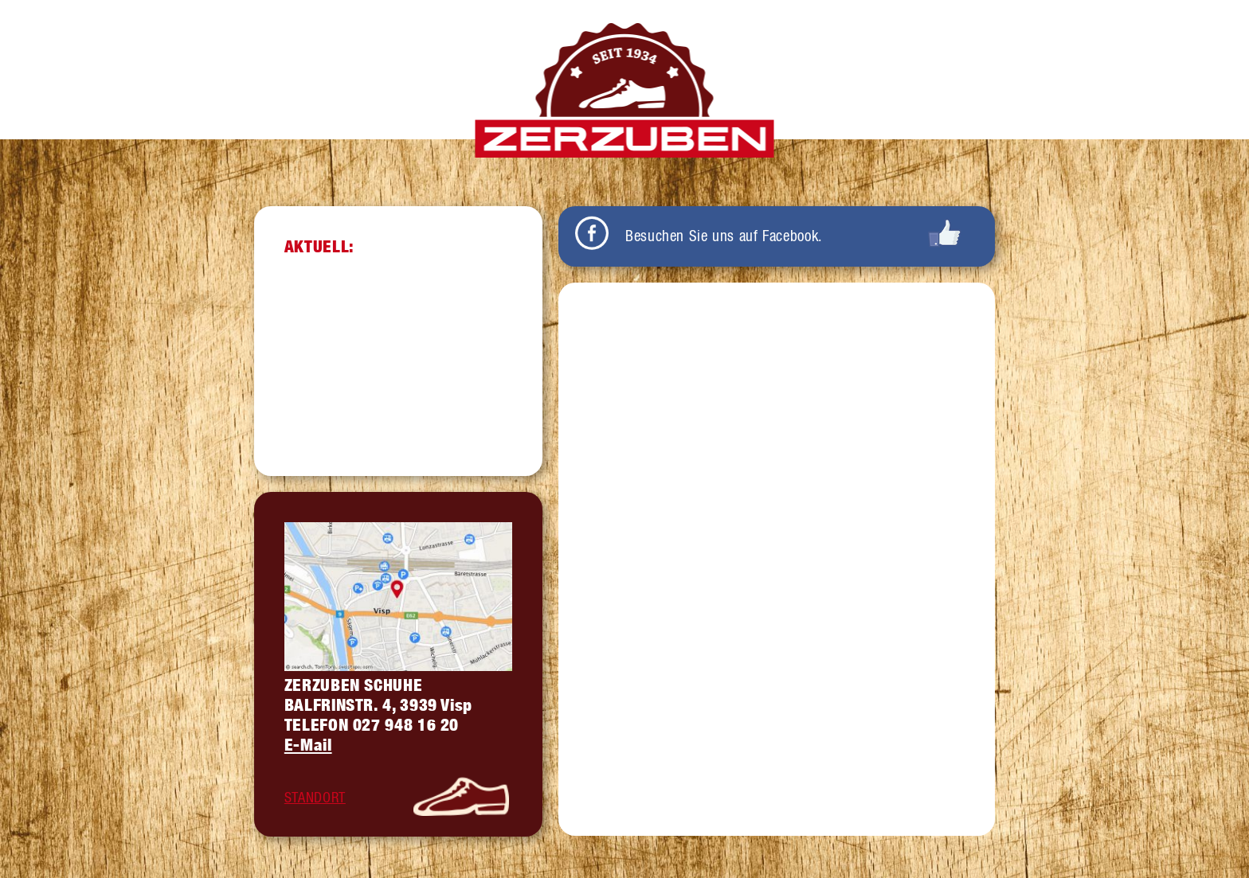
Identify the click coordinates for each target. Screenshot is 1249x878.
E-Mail (308, 745)
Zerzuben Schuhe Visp (625, 90)
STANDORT (315, 797)
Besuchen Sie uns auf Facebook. (724, 235)
